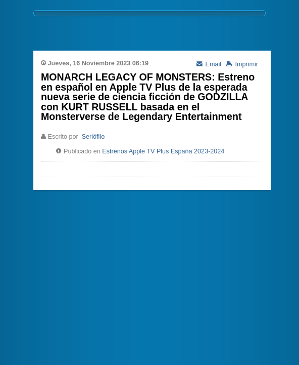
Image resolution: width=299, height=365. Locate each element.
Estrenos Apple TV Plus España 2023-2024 (163, 151)
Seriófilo (93, 136)
